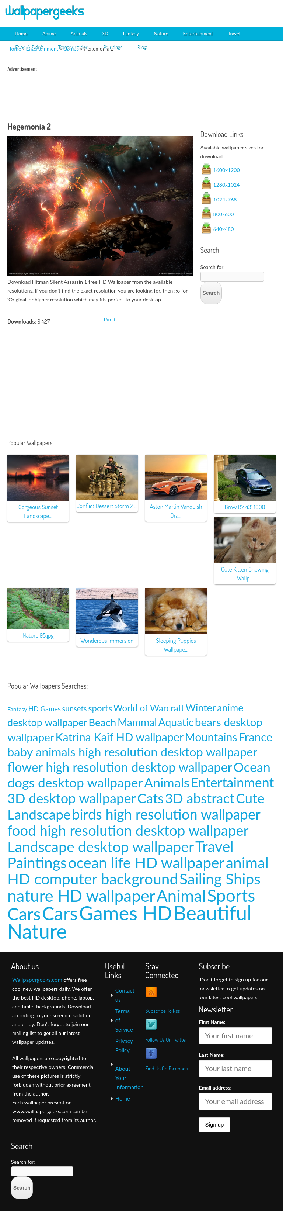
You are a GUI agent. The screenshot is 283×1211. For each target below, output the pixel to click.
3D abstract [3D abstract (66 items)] (200, 798)
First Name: (212, 1022)
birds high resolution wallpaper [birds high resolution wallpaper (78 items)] (166, 813)
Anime (49, 34)
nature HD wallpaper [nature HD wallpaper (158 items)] (81, 895)
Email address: (215, 1087)
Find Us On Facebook (166, 1068)
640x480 (223, 229)
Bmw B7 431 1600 (244, 507)
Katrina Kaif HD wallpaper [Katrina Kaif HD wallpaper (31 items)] (120, 736)
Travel (234, 34)
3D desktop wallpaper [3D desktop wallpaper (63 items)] (71, 798)
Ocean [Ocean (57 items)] (251, 767)
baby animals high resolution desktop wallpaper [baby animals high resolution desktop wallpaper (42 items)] (132, 752)
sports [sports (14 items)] (100, 708)
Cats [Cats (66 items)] (150, 798)
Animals (78, 34)
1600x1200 (226, 170)
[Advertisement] (193, 13)
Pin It (110, 319)
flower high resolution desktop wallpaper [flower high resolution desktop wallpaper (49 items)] (119, 766)
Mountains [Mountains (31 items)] (211, 736)
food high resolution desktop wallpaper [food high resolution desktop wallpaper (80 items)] (128, 830)
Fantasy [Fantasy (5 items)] (17, 709)
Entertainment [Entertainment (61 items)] (232, 782)
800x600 (223, 214)
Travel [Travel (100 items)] (214, 846)
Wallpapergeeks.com (37, 979)
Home (21, 34)
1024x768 (225, 199)
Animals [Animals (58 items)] (166, 782)
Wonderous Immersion (106, 640)
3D (105, 34)
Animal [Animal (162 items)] (181, 895)
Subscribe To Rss (162, 1010)
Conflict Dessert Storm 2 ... (106, 506)
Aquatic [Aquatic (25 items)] (175, 722)
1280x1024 (226, 185)
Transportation (72, 47)
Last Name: (212, 1055)
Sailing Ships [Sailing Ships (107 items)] (220, 879)
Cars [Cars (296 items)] (60, 913)
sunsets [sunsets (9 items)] (74, 708)
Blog (141, 47)
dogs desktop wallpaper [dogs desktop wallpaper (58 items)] (75, 782)
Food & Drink (29, 47)
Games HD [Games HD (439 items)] (125, 912)
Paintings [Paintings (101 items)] (37, 862)
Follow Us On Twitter (166, 1039)
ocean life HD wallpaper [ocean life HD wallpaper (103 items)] (146, 862)
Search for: (212, 267)
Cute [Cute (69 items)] (250, 798)
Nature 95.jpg (38, 635)
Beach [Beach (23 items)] (102, 722)
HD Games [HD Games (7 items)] (44, 709)
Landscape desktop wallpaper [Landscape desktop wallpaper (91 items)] (100, 846)
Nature (161, 34)
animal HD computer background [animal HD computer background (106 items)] (138, 870)
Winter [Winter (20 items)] (201, 708)
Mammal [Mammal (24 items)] (137, 722)
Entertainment (198, 34)
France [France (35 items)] (255, 737)
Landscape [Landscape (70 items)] (39, 814)
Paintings (112, 47)
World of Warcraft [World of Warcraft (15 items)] (148, 708)
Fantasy (131, 34)
